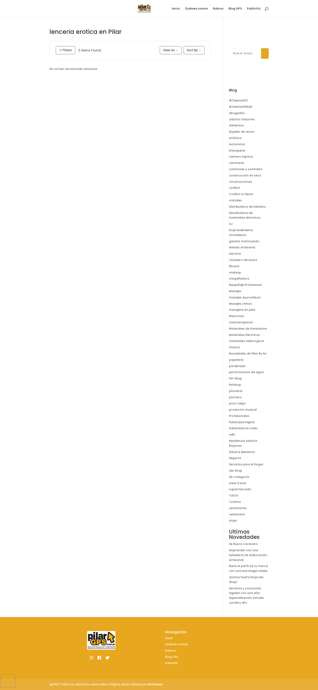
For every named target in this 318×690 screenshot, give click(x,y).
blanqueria (237, 150)
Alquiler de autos (241, 132)
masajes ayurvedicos (245, 297)
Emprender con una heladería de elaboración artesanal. (248, 555)
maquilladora (239, 279)
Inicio (176, 9)
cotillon (234, 188)
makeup (235, 272)
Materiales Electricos (244, 335)
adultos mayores (242, 119)
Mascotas (236, 316)
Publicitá (253, 9)
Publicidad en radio (243, 428)
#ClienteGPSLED (240, 107)
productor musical (243, 410)
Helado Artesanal (242, 247)
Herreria (235, 254)
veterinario (237, 514)
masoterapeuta (241, 322)
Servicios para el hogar (246, 464)
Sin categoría (239, 477)
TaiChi (233, 495)
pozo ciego (237, 403)
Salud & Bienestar (242, 452)
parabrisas (237, 366)
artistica (235, 138)
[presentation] (8, 681)
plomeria (235, 391)
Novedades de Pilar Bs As (247, 353)
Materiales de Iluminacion (248, 329)
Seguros (235, 458)
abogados (237, 113)
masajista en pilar (242, 310)
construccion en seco (245, 175)
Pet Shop (235, 378)
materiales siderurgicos (246, 341)
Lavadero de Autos (243, 260)
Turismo (235, 502)
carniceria (236, 163)
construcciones (240, 182)
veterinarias (238, 508)
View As (169, 50)
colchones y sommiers (245, 169)
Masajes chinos (240, 304)
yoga (233, 520)
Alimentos (236, 125)
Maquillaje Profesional (245, 285)
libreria (234, 266)
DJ (231, 224)
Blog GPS (235, 9)
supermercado (240, 489)
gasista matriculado (244, 241)
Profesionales (239, 416)
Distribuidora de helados (247, 207)
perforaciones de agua (246, 372)
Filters (65, 50)
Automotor (237, 144)
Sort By (192, 50)
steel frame (237, 483)
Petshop (235, 385)
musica (234, 347)
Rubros (218, 9)
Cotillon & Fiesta (241, 194)
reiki (232, 435)
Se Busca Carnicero (243, 544)
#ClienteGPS (238, 100)
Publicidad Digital (242, 422)
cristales (235, 200)
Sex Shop (235, 471)
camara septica (241, 157)
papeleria (236, 360)
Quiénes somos (196, 9)
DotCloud (154, 684)
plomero (235, 397)
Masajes (235, 291)
